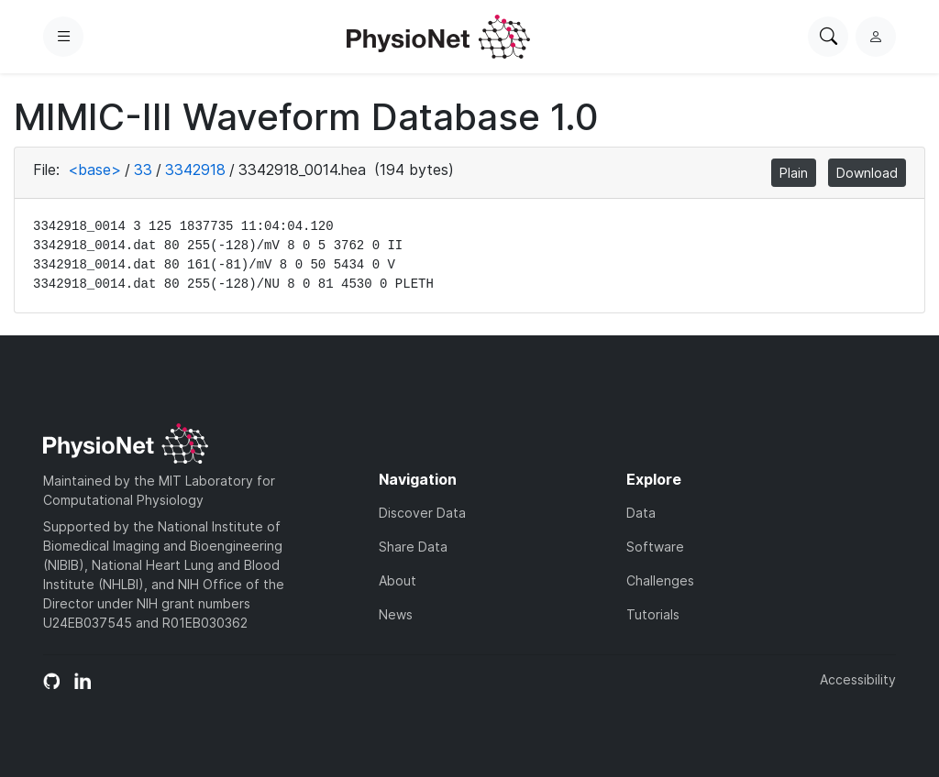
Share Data (413, 546)
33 (143, 169)
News (396, 614)
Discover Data (422, 512)
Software (655, 546)
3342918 (195, 169)
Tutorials (652, 614)
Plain (793, 173)
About (397, 580)
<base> (94, 169)
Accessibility (858, 679)
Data (641, 512)
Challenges (660, 580)
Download (867, 173)
